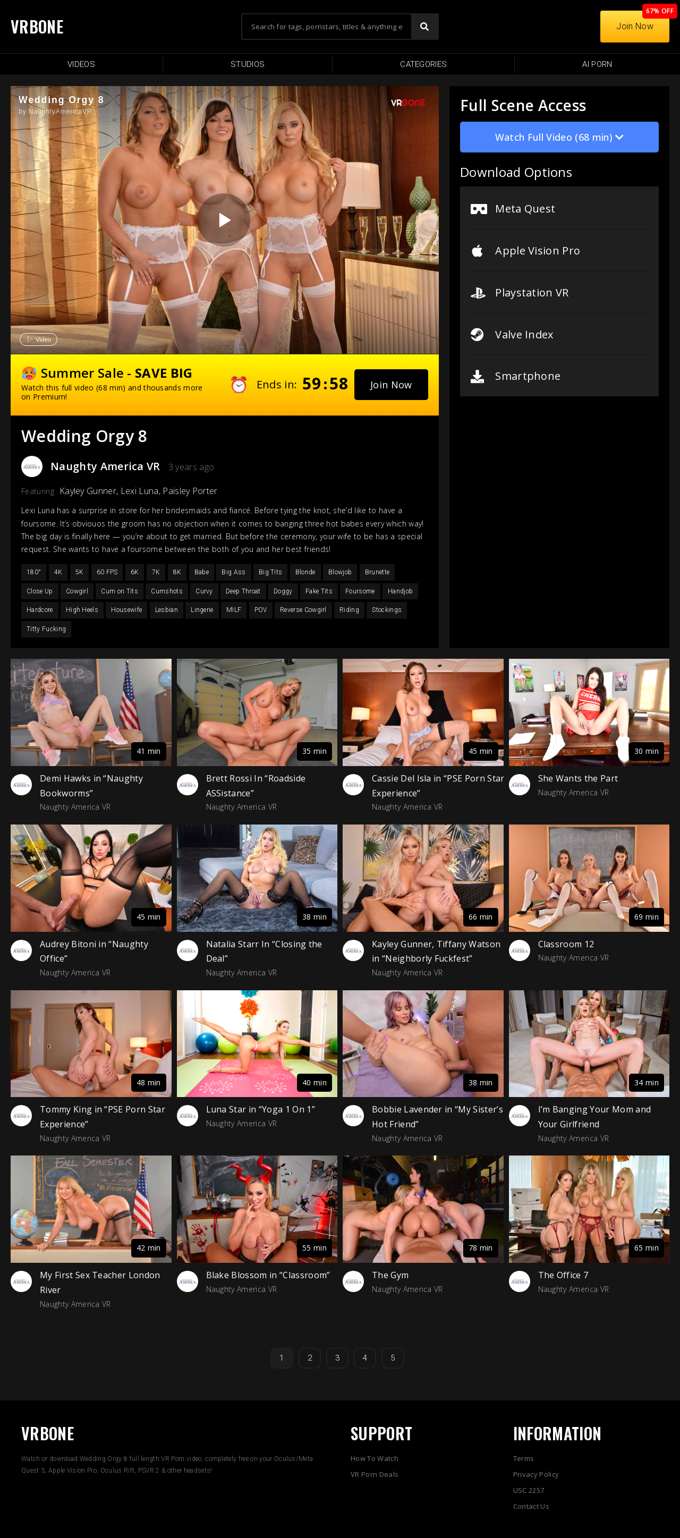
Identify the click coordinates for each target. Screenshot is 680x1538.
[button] (391, 384)
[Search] (424, 26)
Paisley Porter (190, 491)
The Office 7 (563, 1275)
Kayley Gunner (88, 491)
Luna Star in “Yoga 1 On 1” (260, 1109)
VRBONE (37, 26)
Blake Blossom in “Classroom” (268, 1275)
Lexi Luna (140, 491)
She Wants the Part (578, 778)
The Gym (390, 1275)
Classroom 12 (566, 944)
